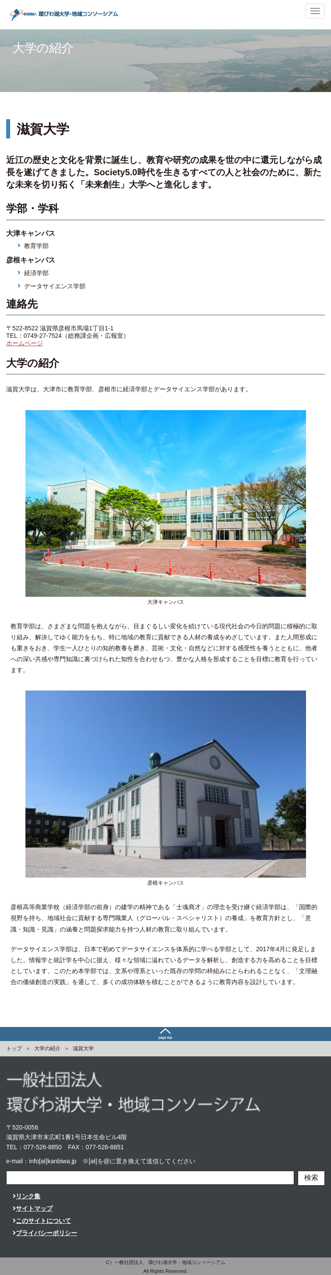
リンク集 (26, 1196)
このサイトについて (42, 1220)
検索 (311, 1177)
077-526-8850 (43, 1147)
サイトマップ (33, 1208)
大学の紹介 (47, 1048)
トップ (14, 1048)
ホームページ (24, 343)
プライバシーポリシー (45, 1232)
